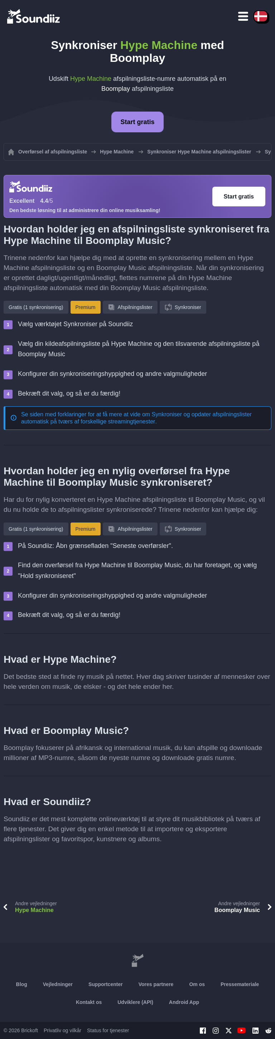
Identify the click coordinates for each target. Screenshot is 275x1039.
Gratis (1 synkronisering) (36, 307)
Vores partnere (156, 984)
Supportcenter (105, 984)
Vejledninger (58, 984)
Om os (197, 984)
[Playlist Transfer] (34, 16)
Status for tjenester (108, 1030)
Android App (184, 1002)
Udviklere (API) (135, 1002)
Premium (86, 307)
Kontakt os (89, 1002)
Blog (21, 984)
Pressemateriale (240, 984)
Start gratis (137, 122)
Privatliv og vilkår (62, 1030)
